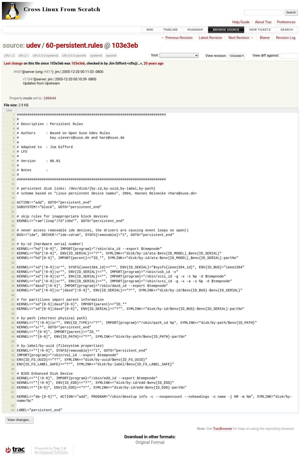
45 (13, 318)
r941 (46, 72)
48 (13, 332)
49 (13, 337)
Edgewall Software (53, 453)
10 (13, 157)
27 (13, 235)
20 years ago (153, 63)
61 (13, 392)
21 (13, 208)
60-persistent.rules (74, 45)
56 (13, 369)
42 (13, 305)
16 (13, 184)
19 (13, 198)
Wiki (149, 29)
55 (13, 365)
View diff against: (275, 56)
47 (13, 328)
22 (13, 212)
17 (13, 189)
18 (13, 194)
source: (14, 45)
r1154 (27, 79)
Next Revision (238, 38)
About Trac (263, 22)
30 (13, 249)
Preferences (286, 22)
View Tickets (260, 29)
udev (33, 45)
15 (13, 180)
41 (13, 300)
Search (287, 29)
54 (13, 360)
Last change (13, 63)
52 (13, 351)
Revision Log (286, 38)
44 (13, 314)
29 (13, 245)
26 (13, 231)
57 (13, 374)
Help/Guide (240, 22)
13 (13, 171)
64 (13, 410)
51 (13, 346)
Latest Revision (210, 38)
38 (13, 286)
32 (13, 258)
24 (13, 221)
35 (13, 272)
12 (13, 166)
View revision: (216, 56)
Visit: (155, 55)
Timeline (170, 29)
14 (13, 175)
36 (13, 277)
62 (13, 397)
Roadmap (195, 29)
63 (13, 406)
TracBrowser (222, 429)
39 (13, 291)
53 (13, 355)
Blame (265, 38)
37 (13, 281)
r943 (16, 72)
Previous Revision (179, 38)
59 (13, 383)
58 (13, 379)
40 (13, 295)
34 (13, 268)
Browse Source (226, 29)
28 (13, 240)
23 (13, 217)
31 (13, 254)
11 (13, 161)
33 (13, 263)
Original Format (150, 442)
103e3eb (125, 45)
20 (13, 203)
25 (13, 226)
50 (13, 342)
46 (13, 323)
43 (13, 309)
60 (13, 388)
